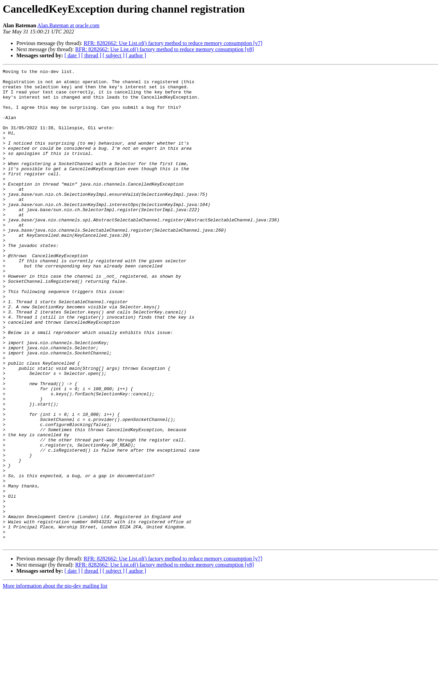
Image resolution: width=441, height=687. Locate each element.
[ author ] (136, 55)
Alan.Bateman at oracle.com (68, 25)
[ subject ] (113, 55)
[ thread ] (91, 55)
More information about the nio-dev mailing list (55, 681)
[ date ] (72, 55)
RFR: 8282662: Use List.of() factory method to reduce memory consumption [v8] (164, 49)
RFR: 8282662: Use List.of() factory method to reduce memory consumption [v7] (173, 43)
